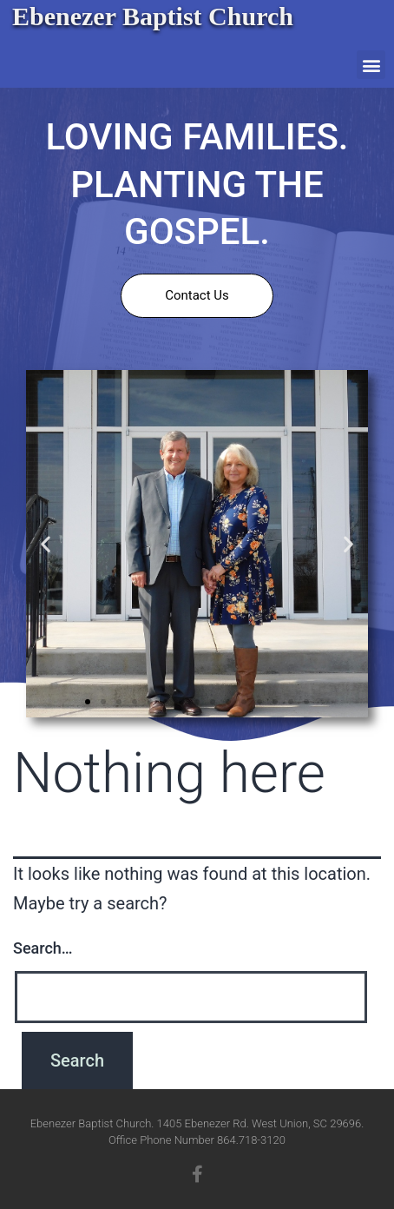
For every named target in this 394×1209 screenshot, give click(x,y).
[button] (371, 64)
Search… (43, 948)
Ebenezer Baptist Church (152, 16)
